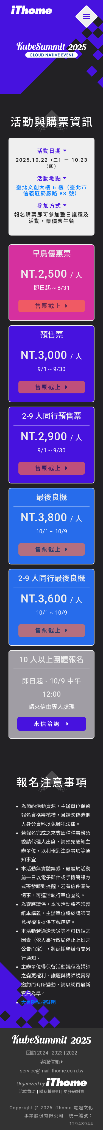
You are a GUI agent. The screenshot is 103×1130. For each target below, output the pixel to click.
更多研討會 (74, 1091)
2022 (71, 1053)
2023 (57, 1053)
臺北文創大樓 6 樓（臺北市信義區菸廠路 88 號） (51, 190)
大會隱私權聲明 (38, 1002)
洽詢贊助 (27, 1091)
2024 (42, 1053)
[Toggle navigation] (86, 16)
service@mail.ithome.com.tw (51, 1071)
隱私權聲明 (49, 1091)
